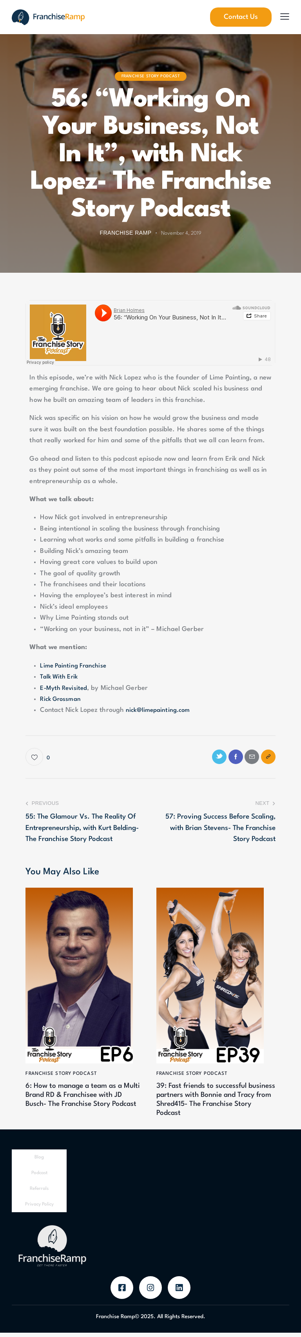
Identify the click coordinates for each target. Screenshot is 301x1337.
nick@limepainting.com (160, 710)
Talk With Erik (60, 676)
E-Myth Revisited (65, 688)
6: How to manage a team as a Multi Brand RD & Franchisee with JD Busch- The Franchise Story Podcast (80, 1103)
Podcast (39, 1177)
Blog (39, 1161)
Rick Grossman (62, 699)
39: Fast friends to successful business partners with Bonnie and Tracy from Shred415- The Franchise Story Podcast (215, 1103)
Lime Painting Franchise (75, 665)
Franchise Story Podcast (150, 76)
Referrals (39, 1193)
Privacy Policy (39, 1208)
